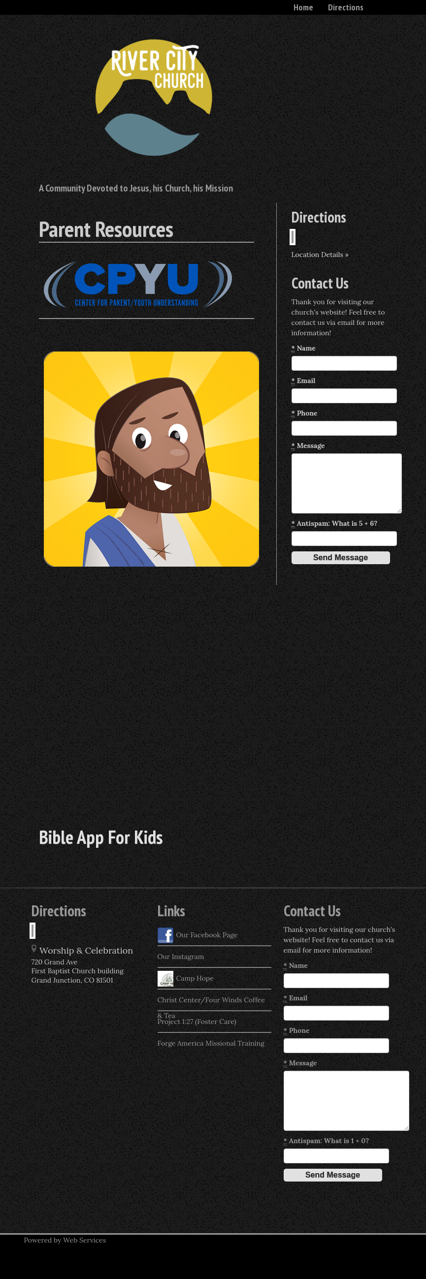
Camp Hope (186, 979)
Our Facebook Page (198, 935)
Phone (305, 413)
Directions (345, 7)
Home (303, 7)
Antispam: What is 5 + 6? (335, 523)
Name (304, 348)
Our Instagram (181, 956)
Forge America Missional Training (211, 1043)
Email (304, 380)
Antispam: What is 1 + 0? (326, 1141)
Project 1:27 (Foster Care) (197, 1021)
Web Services (84, 1240)
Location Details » (320, 254)
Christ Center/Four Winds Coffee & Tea (211, 1002)
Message (308, 445)
